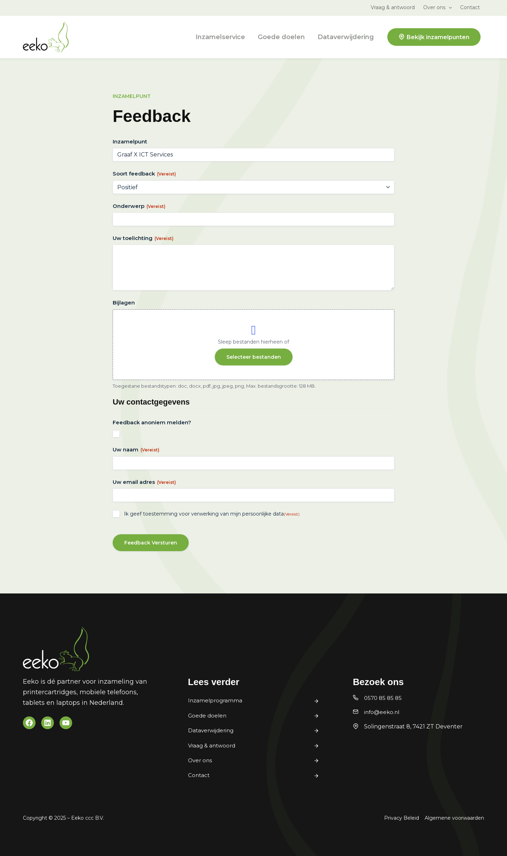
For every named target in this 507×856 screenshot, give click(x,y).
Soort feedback (144, 173)
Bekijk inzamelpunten (438, 37)
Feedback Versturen (150, 543)
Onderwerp (139, 206)
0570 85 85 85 (384, 698)
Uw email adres (144, 482)
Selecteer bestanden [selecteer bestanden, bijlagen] (253, 357)
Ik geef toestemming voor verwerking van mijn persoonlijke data (212, 514)
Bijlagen (124, 302)
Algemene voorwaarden (454, 818)
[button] (448, 7)
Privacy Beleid (401, 818)
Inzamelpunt (130, 141)
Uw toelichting (143, 238)
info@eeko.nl (382, 712)
